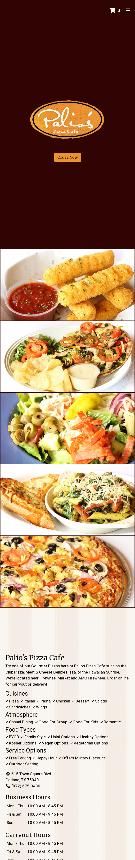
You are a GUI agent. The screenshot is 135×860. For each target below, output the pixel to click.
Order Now (67, 157)
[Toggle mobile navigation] (128, 11)
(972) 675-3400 (22, 786)
